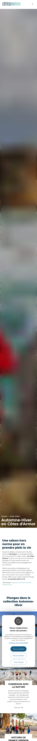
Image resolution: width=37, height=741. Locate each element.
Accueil (4, 516)
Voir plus (17, 707)
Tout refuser (18, 662)
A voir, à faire (15, 516)
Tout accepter (18, 649)
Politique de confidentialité (18, 643)
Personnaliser (18, 655)
